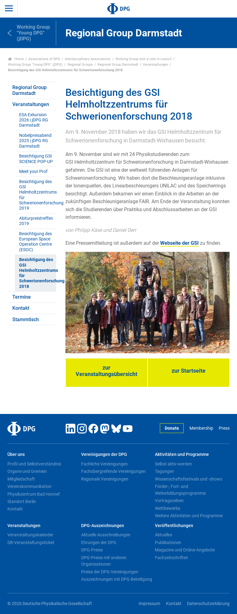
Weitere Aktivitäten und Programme (189, 515)
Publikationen (168, 542)
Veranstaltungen (155, 65)
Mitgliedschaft (21, 479)
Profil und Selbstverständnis (34, 463)
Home (16, 59)
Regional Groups (80, 65)
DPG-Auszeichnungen (102, 525)
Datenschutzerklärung (208, 603)
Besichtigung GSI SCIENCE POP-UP (36, 159)
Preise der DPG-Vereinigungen (109, 571)
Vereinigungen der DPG (104, 454)
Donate (172, 428)
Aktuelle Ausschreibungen (106, 534)
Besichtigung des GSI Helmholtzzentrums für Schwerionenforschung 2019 (37, 195)
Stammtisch (25, 319)
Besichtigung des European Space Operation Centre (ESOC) (35, 241)
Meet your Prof (33, 171)
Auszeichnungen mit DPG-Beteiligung (116, 579)
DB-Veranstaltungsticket (30, 542)
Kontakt (20, 308)
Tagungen (164, 471)
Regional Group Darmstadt (118, 65)
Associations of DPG (44, 59)
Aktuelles (163, 534)
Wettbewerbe (167, 508)
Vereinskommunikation (29, 486)
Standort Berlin (21, 501)
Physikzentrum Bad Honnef (33, 494)
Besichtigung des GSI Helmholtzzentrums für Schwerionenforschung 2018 (37, 273)
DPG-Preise (92, 549)
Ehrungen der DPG (98, 542)
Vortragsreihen (169, 500)
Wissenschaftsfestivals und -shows (188, 479)
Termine (21, 297)
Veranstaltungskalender (30, 534)
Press (224, 428)
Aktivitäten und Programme (182, 454)
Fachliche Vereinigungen (104, 463)
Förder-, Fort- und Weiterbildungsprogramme (180, 490)
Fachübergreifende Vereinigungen (113, 471)
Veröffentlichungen (174, 525)
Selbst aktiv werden (173, 463)
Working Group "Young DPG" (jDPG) (35, 65)
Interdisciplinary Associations (87, 59)
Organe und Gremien (27, 471)
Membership (201, 428)
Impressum (149, 603)
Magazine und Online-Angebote (185, 549)
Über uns (16, 454)
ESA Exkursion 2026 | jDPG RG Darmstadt (33, 120)
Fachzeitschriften (171, 557)
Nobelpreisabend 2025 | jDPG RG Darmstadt (35, 141)
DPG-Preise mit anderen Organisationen (104, 561)
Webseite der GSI (179, 243)
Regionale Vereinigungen (104, 479)
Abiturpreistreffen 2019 (36, 221)
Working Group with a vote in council (143, 59)
